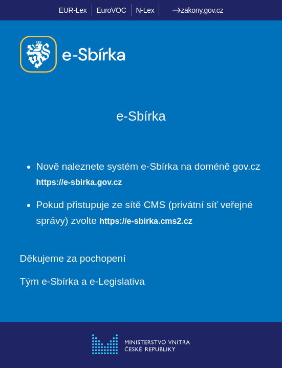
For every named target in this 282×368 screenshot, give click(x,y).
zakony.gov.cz (197, 10)
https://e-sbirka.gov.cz (79, 182)
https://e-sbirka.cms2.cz (145, 221)
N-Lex (145, 10)
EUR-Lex (73, 10)
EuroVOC (111, 10)
